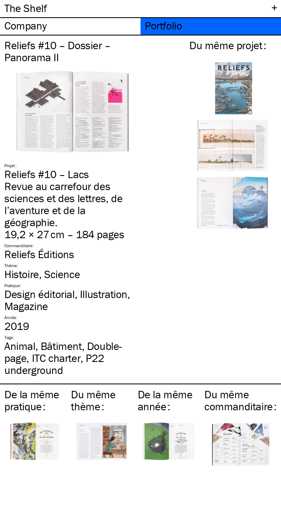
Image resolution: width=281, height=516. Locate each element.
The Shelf (25, 8)
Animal (19, 346)
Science (62, 274)
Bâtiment (61, 346)
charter (56, 358)
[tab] (70, 26)
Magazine (26, 306)
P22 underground (54, 364)
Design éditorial (39, 294)
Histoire (21, 274)
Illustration (103, 294)
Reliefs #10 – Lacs (46, 174)
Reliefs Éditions (39, 254)
